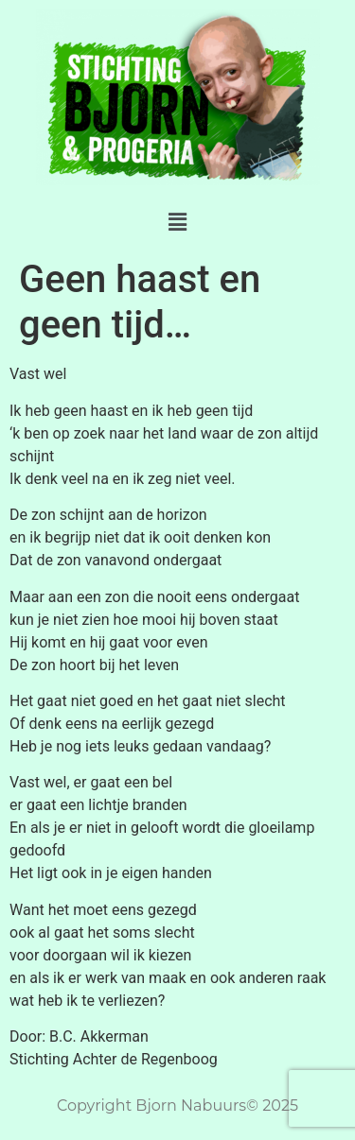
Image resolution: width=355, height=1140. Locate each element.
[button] (177, 222)
